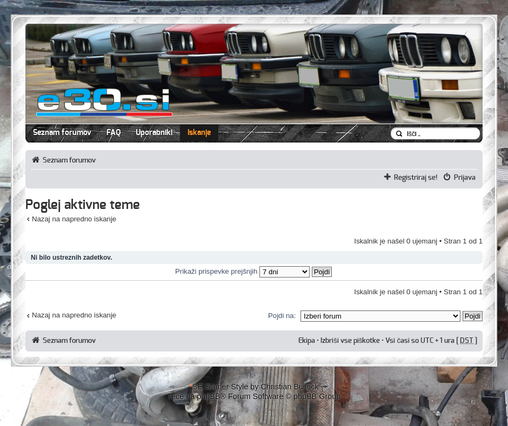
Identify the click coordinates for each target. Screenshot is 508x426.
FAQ (113, 133)
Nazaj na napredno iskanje (74, 219)
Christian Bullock (289, 386)
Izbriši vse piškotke (351, 340)
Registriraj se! (416, 177)
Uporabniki (154, 133)
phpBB (208, 396)
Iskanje (199, 133)
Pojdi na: (282, 316)
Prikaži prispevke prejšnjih (253, 271)
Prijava (465, 177)
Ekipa (306, 340)
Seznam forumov (62, 133)
